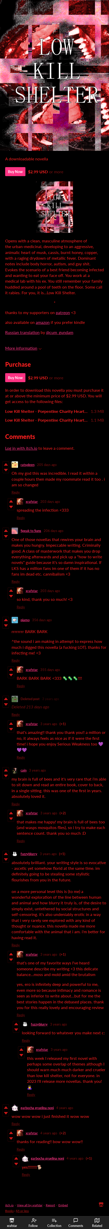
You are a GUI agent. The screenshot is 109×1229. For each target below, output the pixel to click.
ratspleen (27, 465)
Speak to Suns (31, 531)
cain (23, 770)
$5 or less (22, 1211)
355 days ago (50, 670)
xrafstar (32, 501)
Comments (75, 1223)
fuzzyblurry (29, 854)
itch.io (9, 1205)
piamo (25, 620)
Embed (63, 1205)
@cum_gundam (59, 332)
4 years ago (64, 1108)
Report (50, 1205)
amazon (43, 322)
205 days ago (47, 465)
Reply (16, 492)
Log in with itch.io (21, 448)
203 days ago (50, 501)
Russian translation (22, 332)
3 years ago (50, 699)
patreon (63, 312)
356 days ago (42, 620)
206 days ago (53, 531)
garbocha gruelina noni (37, 1108)
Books (9, 1211)
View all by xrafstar (29, 1205)
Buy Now (15, 171)
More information (23, 348)
